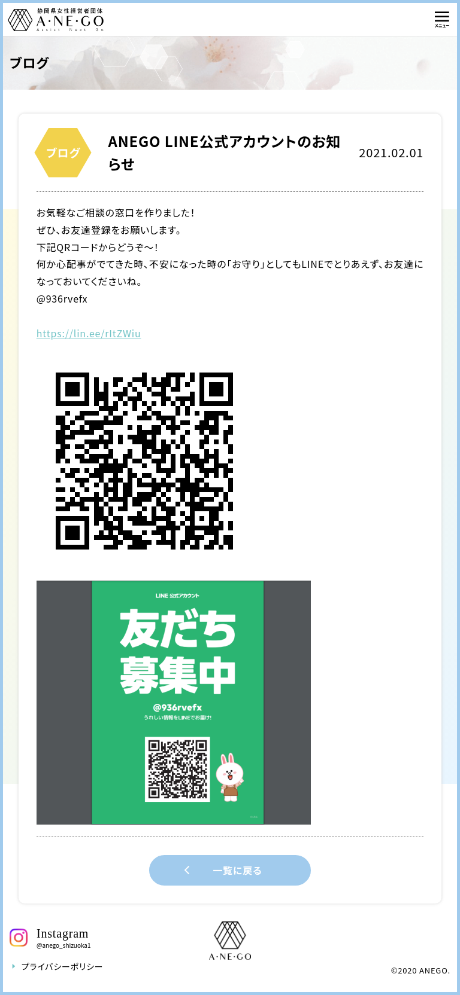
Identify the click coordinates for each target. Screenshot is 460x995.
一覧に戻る (221, 870)
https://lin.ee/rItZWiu (89, 333)
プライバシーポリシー (57, 966)
